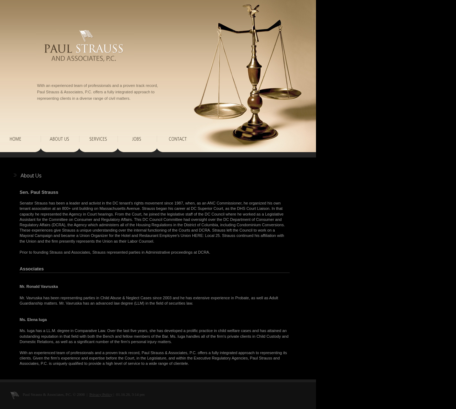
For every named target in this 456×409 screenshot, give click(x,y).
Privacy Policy (100, 394)
